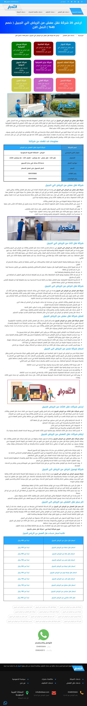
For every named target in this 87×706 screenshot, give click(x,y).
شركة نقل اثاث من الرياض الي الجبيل (46, 607)
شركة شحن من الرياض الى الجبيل (72, 612)
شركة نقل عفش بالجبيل (35, 529)
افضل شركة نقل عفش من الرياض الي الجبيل (48, 621)
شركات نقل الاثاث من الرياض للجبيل (49, 612)
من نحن (22, 683)
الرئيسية (80, 35)
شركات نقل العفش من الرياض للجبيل (25, 612)
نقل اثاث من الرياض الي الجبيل (72, 621)
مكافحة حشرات (47, 679)
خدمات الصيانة (75, 679)
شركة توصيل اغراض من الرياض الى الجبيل (69, 616)
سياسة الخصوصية (18, 679)
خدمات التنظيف (47, 683)
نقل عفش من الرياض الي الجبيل (18, 616)
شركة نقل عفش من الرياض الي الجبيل (70, 607)
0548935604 (41, 646)
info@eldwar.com (14, 2)
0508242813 (40, 650)
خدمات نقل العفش (68, 35)
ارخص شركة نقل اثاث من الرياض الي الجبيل (20, 621)
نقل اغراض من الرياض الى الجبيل (23, 607)
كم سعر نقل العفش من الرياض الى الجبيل (42, 616)
